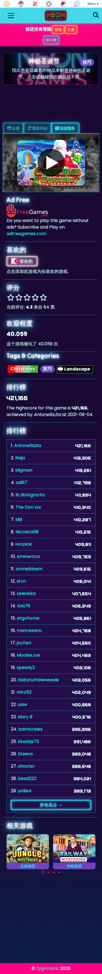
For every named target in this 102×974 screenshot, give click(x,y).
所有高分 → (51, 805)
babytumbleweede (38, 680)
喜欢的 (22, 261)
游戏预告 (65, 128)
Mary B (25, 717)
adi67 (21, 482)
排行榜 (51, 40)
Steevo (25, 754)
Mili (19, 519)
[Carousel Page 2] (48, 872)
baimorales (30, 729)
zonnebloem (29, 569)
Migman (23, 470)
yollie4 (25, 791)
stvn (21, 581)
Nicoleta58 (27, 532)
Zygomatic (47, 968)
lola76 (23, 606)
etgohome (28, 618)
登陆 (58, 29)
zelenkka (26, 593)
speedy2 (26, 667)
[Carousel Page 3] (53, 872)
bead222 (27, 778)
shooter (26, 766)
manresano (29, 630)
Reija (20, 458)
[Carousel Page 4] (59, 872)
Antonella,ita (27, 445)
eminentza (28, 556)
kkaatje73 (28, 741)
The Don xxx (28, 507)
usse (22, 704)
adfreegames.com (26, 233)
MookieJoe (28, 655)
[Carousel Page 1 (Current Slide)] (43, 872)
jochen (24, 643)
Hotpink (23, 544)
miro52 (24, 692)
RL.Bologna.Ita (30, 495)
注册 (71, 29)
